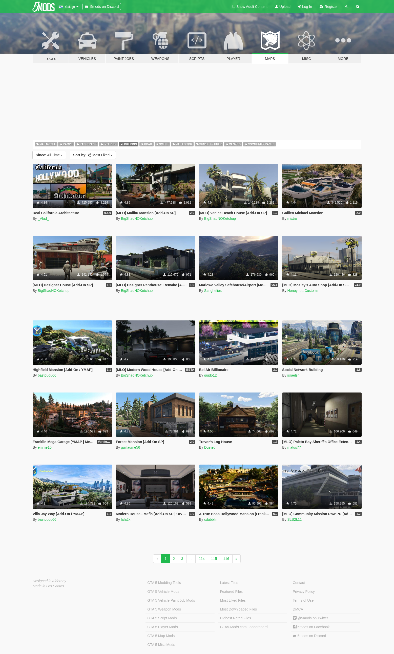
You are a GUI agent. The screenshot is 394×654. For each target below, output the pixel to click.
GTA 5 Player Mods (162, 627)
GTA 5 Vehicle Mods (163, 592)
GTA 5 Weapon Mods (164, 609)
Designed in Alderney (49, 581)
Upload (283, 7)
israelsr (293, 375)
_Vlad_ (43, 218)
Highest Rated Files (235, 618)
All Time (49, 155)
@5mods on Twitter (310, 618)
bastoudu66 (47, 375)
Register (329, 7)
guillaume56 (130, 447)
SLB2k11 (294, 519)
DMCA (298, 609)
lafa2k (125, 519)
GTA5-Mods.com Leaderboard (244, 627)
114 (201, 559)
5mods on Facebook (311, 627)
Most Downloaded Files (238, 609)
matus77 (294, 447)
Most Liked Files (233, 600)
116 (226, 559)
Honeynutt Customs (302, 291)
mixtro (292, 218)
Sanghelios (213, 291)
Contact (299, 583)
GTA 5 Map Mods (161, 636)
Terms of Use (303, 600)
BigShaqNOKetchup (137, 218)
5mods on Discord (309, 636)
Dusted (209, 447)
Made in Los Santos (48, 586)
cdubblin (210, 519)
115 (214, 559)
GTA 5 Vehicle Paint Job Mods (171, 600)
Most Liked (93, 155)
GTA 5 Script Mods (162, 618)
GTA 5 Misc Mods (161, 645)
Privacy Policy (304, 592)
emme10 (44, 447)
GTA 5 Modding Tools (164, 583)
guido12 (210, 375)
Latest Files (229, 583)
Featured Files (231, 592)
